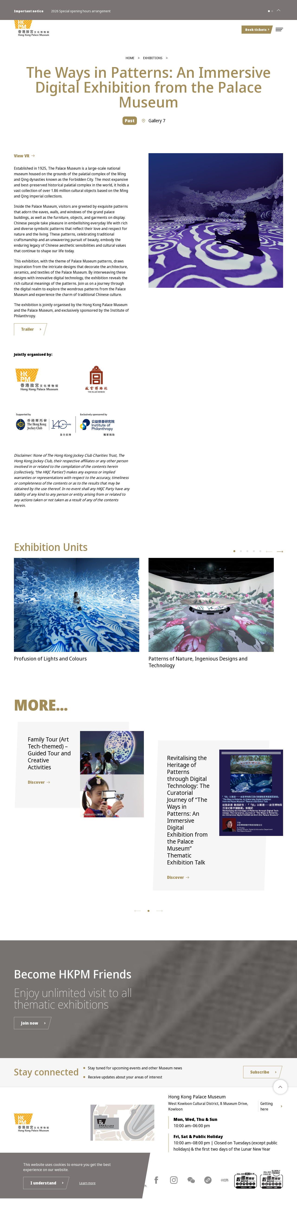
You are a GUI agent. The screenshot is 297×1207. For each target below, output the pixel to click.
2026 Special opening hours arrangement (81, 9)
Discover (37, 784)
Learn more (91, 1182)
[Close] (278, 9)
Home (130, 58)
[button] (279, 29)
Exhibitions (152, 58)
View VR (23, 156)
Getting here (266, 1108)
